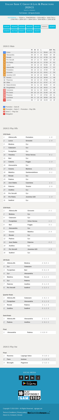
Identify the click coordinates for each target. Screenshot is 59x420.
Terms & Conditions (9, 412)
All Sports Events (34, 13)
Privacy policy (21, 412)
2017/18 (14, 31)
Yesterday (12, 18)
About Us (6, 415)
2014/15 (37, 31)
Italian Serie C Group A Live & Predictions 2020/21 (29, 5)
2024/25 (14, 27)
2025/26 (6, 27)
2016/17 (21, 31)
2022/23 (29, 27)
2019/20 (52, 27)
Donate (20, 415)
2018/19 (6, 31)
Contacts (13, 415)
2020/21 (44, 27)
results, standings (29, 10)
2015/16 (29, 31)
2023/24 (21, 27)
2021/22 (37, 27)
